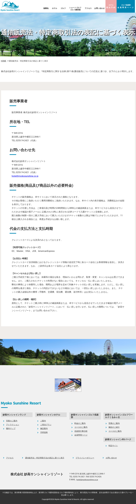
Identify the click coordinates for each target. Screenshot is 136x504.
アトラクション (12, 425)
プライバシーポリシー (85, 458)
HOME (3, 61)
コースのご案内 (80, 427)
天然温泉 (44, 432)
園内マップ (10, 428)
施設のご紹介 (114, 427)
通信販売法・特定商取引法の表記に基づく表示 (44, 458)
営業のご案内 (11, 421)
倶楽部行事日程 (80, 431)
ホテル (111, 6)
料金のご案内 (80, 423)
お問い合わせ (99, 8)
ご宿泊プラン (45, 425)
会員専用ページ (80, 435)
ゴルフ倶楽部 (125, 6)
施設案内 (44, 428)
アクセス (88, 8)
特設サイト (113, 446)
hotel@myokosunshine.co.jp (25, 176)
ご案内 (43, 421)
